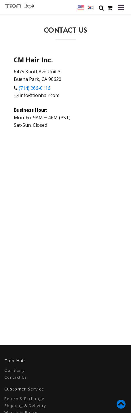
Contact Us (15, 377)
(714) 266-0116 (34, 88)
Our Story (14, 370)
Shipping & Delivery (25, 405)
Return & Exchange (24, 398)
